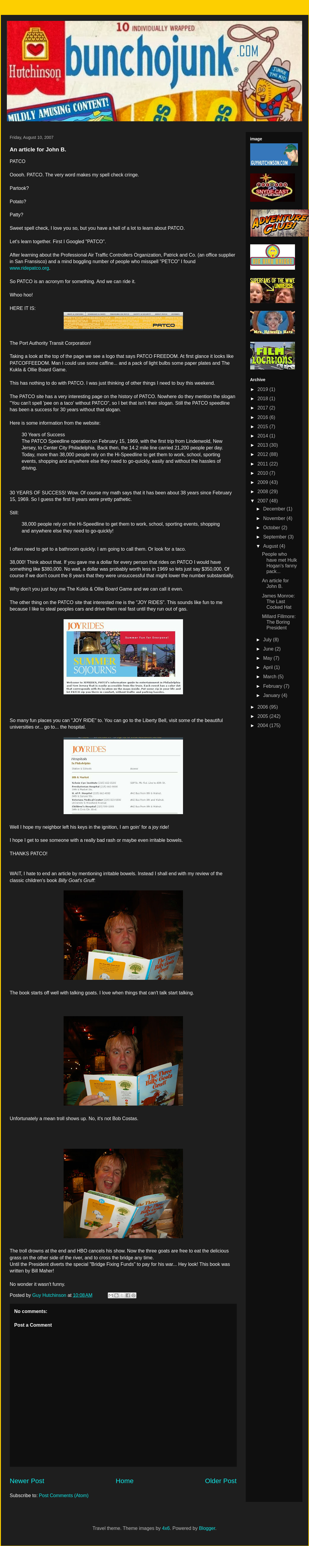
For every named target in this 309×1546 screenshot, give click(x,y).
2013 (263, 445)
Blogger (207, 1528)
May (268, 658)
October (272, 527)
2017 (263, 407)
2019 (263, 389)
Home (125, 1481)
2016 (263, 417)
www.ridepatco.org (29, 268)
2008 (263, 491)
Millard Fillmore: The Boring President (279, 622)
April (268, 667)
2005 (263, 716)
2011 (263, 463)
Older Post (221, 1481)
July (268, 639)
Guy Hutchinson (49, 1295)
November (274, 518)
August (271, 546)
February (273, 686)
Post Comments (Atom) (63, 1495)
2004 (263, 725)
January (272, 695)
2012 (263, 454)
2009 (263, 482)
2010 (263, 473)
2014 (263, 435)
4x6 (166, 1528)
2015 (263, 426)
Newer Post (27, 1481)
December (274, 508)
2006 (263, 707)
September (275, 536)
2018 (263, 398)
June (269, 648)
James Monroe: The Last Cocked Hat (278, 601)
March (270, 676)
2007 (263, 500)
